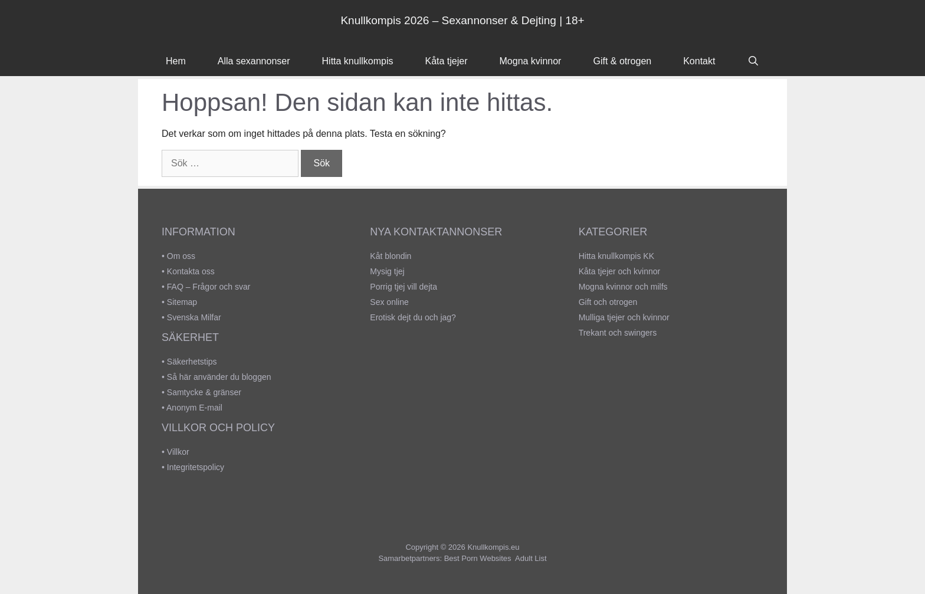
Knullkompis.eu (493, 547)
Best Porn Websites (477, 558)
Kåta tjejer (446, 61)
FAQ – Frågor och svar (209, 286)
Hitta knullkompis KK (616, 256)
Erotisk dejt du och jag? (413, 317)
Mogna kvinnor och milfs (623, 286)
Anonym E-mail (194, 407)
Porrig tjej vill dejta (403, 286)
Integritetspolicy (195, 467)
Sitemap (182, 302)
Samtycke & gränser (204, 392)
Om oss (181, 256)
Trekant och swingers (618, 332)
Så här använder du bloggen (219, 377)
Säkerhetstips (192, 361)
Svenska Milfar (194, 317)
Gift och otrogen (608, 302)
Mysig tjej (387, 271)
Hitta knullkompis (357, 61)
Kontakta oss (191, 271)
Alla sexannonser (254, 61)
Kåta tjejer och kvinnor (620, 271)
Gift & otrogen (622, 61)
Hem (176, 61)
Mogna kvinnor (531, 61)
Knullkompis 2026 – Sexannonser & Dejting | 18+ (462, 20)
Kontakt (699, 61)
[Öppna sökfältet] (753, 61)
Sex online (389, 302)
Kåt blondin (390, 256)
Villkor (178, 452)
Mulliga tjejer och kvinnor (624, 317)
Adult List (530, 558)
